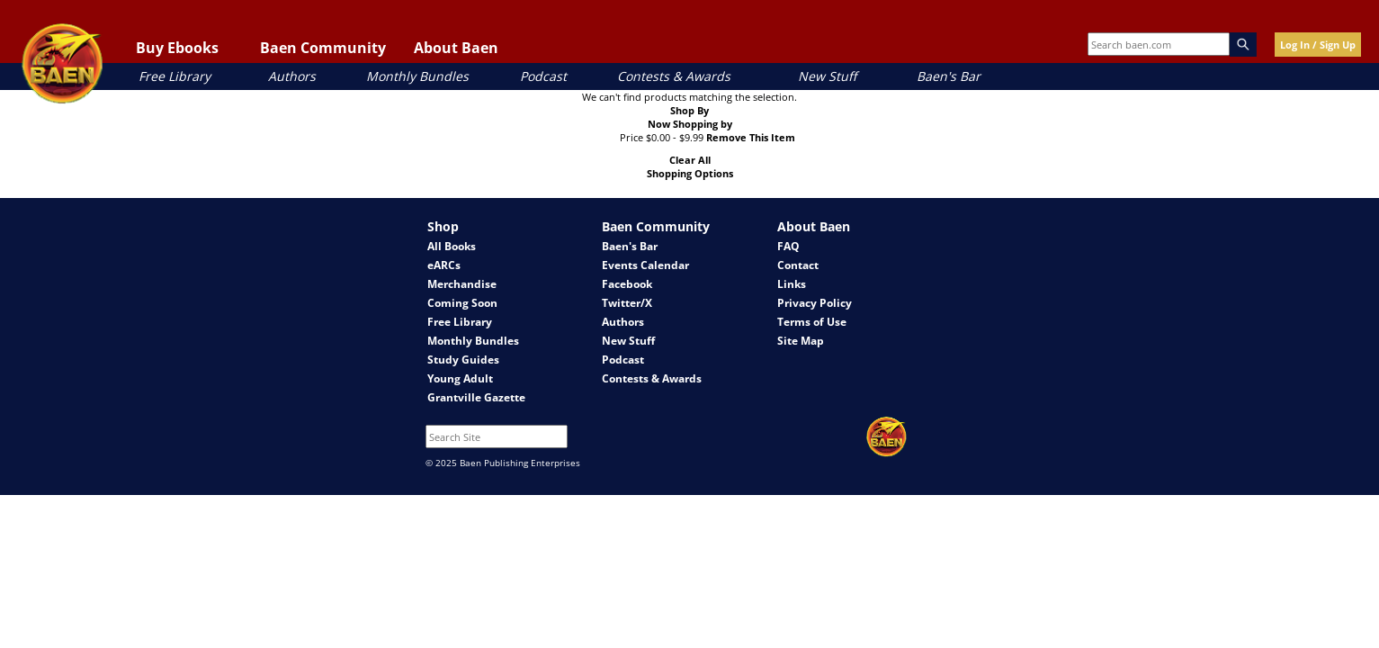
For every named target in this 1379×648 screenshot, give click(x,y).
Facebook (627, 284)
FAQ (788, 246)
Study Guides (463, 359)
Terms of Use (811, 321)
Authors (292, 76)
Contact (798, 265)
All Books (451, 246)
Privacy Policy (814, 302)
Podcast (543, 76)
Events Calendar (645, 265)
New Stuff (827, 76)
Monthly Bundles (417, 76)
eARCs (444, 265)
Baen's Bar (949, 76)
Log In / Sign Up (1318, 44)
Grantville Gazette (476, 397)
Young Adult (460, 378)
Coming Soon (462, 302)
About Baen (456, 48)
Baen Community (323, 48)
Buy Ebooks (177, 48)
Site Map (800, 340)
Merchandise (462, 284)
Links (791, 284)
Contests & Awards (673, 76)
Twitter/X (627, 302)
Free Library (174, 76)
